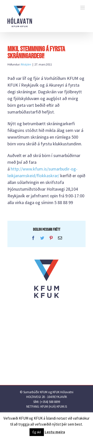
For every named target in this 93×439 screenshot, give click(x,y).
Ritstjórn (26, 64)
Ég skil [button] (36, 432)
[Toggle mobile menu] (83, 7)
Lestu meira (55, 432)
